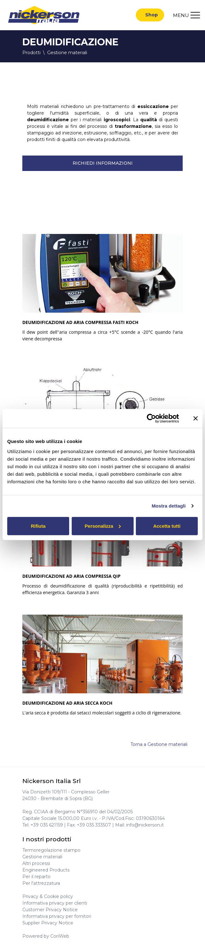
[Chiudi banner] (195, 418)
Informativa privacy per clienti (54, 903)
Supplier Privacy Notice (47, 923)
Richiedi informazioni (103, 163)
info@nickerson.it (145, 825)
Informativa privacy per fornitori (56, 916)
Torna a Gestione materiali (158, 744)
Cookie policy (58, 896)
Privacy (30, 896)
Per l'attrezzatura (41, 883)
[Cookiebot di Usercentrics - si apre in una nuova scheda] (151, 418)
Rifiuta (38, 525)
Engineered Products (45, 870)
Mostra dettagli (169, 506)
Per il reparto (36, 876)
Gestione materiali (42, 857)
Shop (151, 15)
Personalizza (103, 525)
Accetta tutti (166, 525)
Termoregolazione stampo (51, 850)
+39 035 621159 (46, 825)
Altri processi (36, 863)
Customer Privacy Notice (50, 909)
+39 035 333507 (94, 825)
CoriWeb (59, 936)
